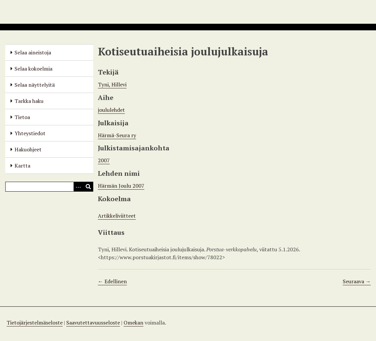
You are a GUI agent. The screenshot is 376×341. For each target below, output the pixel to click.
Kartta (22, 165)
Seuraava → (357, 281)
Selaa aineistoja (32, 52)
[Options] (78, 187)
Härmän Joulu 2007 (121, 185)
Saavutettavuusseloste (93, 322)
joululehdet (111, 109)
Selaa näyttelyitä (34, 84)
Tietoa (22, 117)
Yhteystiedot (29, 133)
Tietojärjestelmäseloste (35, 322)
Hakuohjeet (28, 149)
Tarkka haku (28, 101)
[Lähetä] (88, 187)
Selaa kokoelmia (33, 68)
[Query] (49, 187)
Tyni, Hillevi (112, 84)
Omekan (133, 322)
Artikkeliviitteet (117, 215)
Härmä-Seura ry (117, 135)
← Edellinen (112, 281)
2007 (104, 160)
